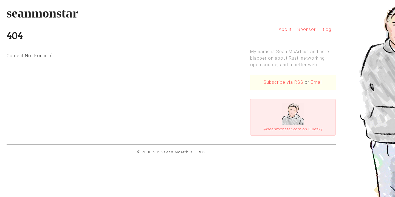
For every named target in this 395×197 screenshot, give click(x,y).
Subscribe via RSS (283, 82)
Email (317, 82)
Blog (326, 29)
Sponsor (306, 29)
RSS (201, 152)
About (285, 29)
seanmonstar (42, 13)
